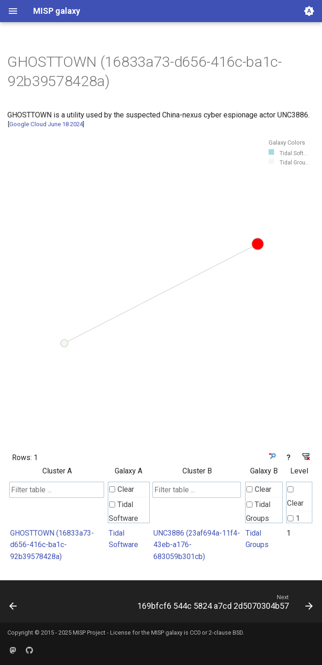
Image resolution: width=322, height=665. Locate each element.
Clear (121, 489)
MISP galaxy (166, 632)
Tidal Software (123, 511)
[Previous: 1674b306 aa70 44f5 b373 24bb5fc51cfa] (13, 604)
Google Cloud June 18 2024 (46, 124)
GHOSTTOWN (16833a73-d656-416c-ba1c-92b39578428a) (52, 545)
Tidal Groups (258, 511)
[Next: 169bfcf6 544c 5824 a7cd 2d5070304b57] (223, 604)
